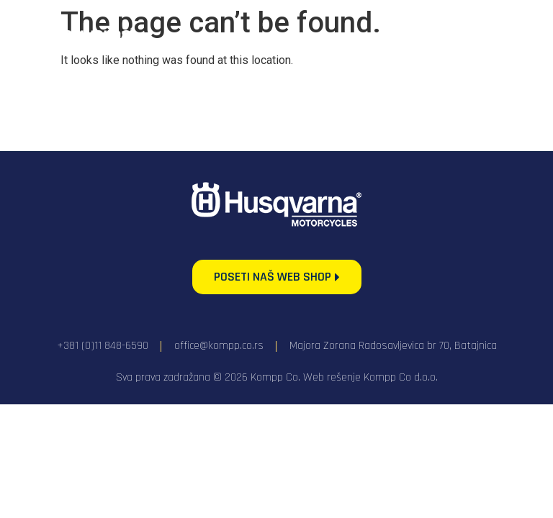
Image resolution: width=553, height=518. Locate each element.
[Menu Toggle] (495, 34)
